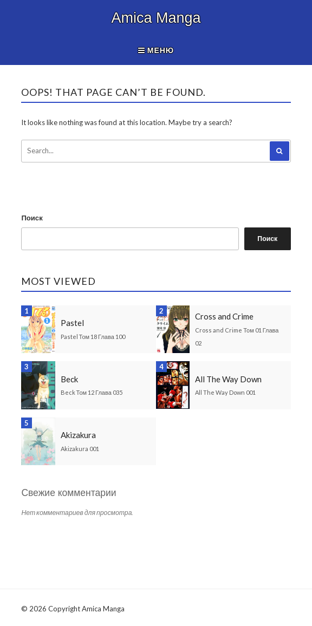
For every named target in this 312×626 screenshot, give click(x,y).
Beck (69, 379)
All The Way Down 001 (225, 392)
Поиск (31, 217)
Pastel (72, 323)
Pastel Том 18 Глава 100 (93, 336)
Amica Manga (155, 18)
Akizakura (78, 435)
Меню (156, 50)
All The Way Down (228, 379)
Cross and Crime (224, 316)
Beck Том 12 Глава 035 (91, 392)
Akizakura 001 (80, 448)
